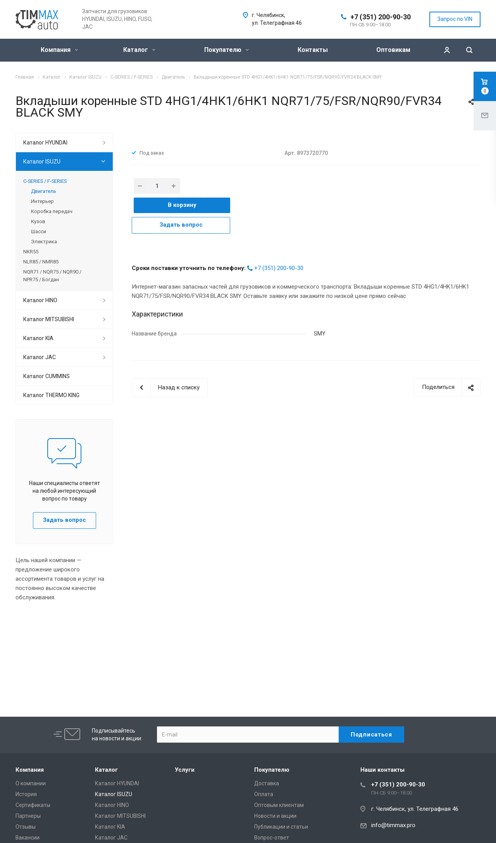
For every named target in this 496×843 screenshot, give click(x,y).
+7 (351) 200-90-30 (380, 17)
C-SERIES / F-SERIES (45, 181)
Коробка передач (51, 211)
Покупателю (226, 49)
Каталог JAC (39, 357)
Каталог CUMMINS (46, 376)
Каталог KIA (38, 338)
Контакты (313, 49)
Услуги (185, 769)
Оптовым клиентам (279, 805)
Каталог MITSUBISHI (48, 319)
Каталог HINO (40, 300)
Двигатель (43, 191)
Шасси (38, 231)
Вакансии (28, 837)
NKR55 (30, 252)
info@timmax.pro (393, 825)
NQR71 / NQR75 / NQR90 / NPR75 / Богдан (52, 275)
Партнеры (28, 816)
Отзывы (26, 827)
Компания (59, 49)
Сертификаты (33, 805)
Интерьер (42, 201)
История (26, 794)
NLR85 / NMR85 (41, 262)
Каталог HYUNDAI (45, 142)
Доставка (266, 783)
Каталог (139, 49)
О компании (31, 783)
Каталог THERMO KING (51, 395)
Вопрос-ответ (271, 837)
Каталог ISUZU (41, 161)
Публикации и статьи (281, 827)
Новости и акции (275, 816)
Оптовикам (393, 49)
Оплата (263, 794)
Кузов (38, 221)
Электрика (44, 241)
